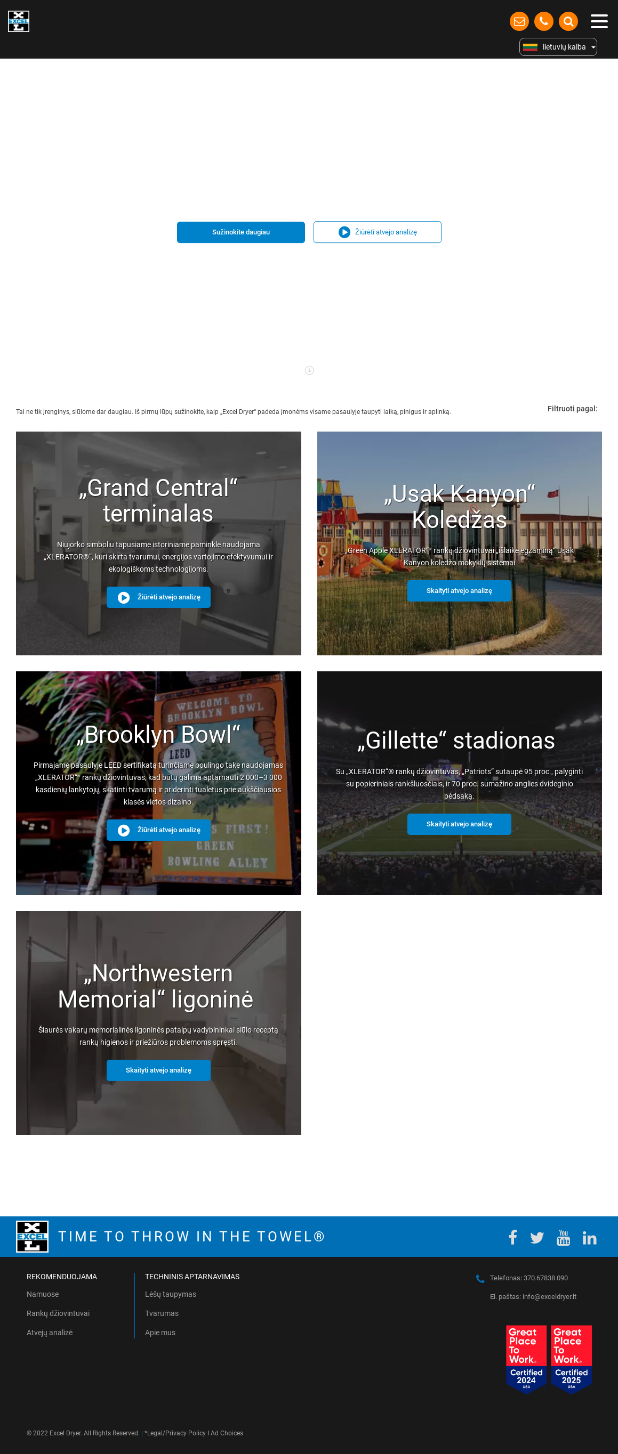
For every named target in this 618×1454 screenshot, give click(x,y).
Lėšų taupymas (170, 1294)
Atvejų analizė (50, 1332)
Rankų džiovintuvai (58, 1313)
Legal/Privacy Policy (176, 1433)
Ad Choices (227, 1433)
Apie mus (160, 1332)
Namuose (43, 1294)
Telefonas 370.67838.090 (529, 1278)
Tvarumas (162, 1313)
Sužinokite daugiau (241, 232)
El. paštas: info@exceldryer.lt (533, 1297)
